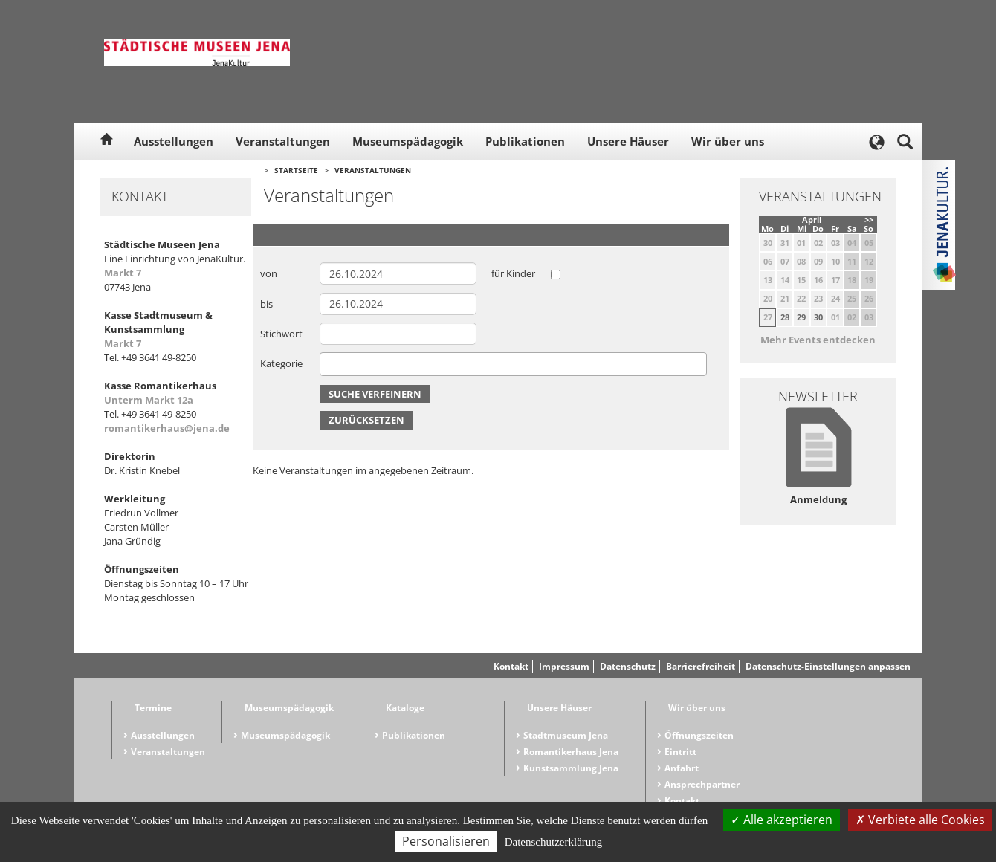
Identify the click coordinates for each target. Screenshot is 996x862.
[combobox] (513, 364)
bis (266, 304)
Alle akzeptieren (781, 819)
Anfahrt (681, 768)
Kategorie (281, 363)
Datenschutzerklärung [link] (554, 842)
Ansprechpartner (702, 784)
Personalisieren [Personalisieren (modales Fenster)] (446, 841)
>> (868, 219)
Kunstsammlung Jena (570, 768)
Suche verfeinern (375, 394)
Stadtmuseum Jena (565, 735)
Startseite (296, 170)
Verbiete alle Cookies (920, 819)
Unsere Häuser (628, 141)
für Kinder (513, 273)
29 (801, 317)
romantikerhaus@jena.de (167, 428)
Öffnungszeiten (699, 735)
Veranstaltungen (283, 141)
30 (818, 317)
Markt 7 (122, 272)
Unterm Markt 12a (148, 399)
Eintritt (680, 751)
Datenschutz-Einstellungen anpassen (828, 666)
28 (784, 317)
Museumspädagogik (407, 141)
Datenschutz (628, 666)
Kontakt (511, 666)
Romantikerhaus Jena (570, 751)
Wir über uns (727, 141)
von (268, 273)
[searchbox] (328, 364)
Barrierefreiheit (700, 666)
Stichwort (281, 333)
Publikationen (525, 141)
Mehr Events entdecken (818, 339)
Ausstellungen (173, 141)
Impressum (564, 666)
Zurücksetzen (366, 420)
